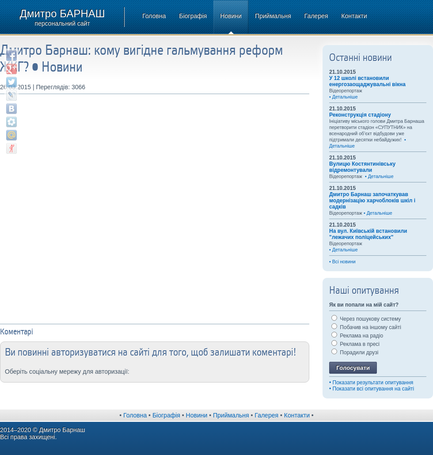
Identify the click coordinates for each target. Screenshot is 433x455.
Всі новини (344, 261)
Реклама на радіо (357, 336)
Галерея (316, 15)
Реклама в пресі (355, 344)
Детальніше (345, 96)
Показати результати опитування (373, 382)
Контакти (354, 15)
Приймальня (273, 15)
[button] (141, 371)
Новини (231, 15)
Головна (154, 15)
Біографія (193, 15)
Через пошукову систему (366, 319)
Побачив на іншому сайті (366, 327)
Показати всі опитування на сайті (373, 389)
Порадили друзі (354, 352)
